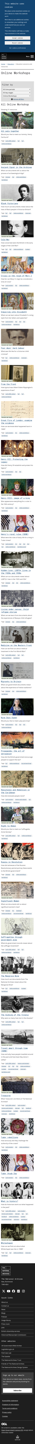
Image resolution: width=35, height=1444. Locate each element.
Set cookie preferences (17, 48)
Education (10, 64)
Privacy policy (6, 1412)
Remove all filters (18, 99)
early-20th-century (10, 141)
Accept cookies (17, 38)
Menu (30, 56)
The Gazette (5, 1356)
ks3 (19, 141)
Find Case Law (6, 1353)
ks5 (10, 249)
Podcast (4, 1317)
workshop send (21, 547)
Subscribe (17, 1390)
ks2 (13, 177)
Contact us (5, 1306)
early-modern (9, 285)
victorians (28, 213)
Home (3, 64)
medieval (18, 910)
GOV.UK (17, 1438)
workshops (5, 180)
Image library (6, 1320)
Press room (5, 1324)
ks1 (16, 433)
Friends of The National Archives (12, 1364)
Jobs (2, 1328)
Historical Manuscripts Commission (13, 1335)
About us (4, 1302)
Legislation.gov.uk (7, 1349)
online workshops (6, 144)
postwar (27, 249)
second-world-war (26, 763)
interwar (8, 177)
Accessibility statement (10, 1401)
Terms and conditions (9, 1408)
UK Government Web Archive (11, 1346)
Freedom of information (10, 1405)
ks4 (22, 141)
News (3, 1309)
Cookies (5, 1416)
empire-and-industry (21, 799)
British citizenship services (10, 1331)
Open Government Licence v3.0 (12, 1430)
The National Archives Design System (14, 1367)
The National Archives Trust (11, 1360)
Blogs (3, 1313)
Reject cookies (17, 43)
